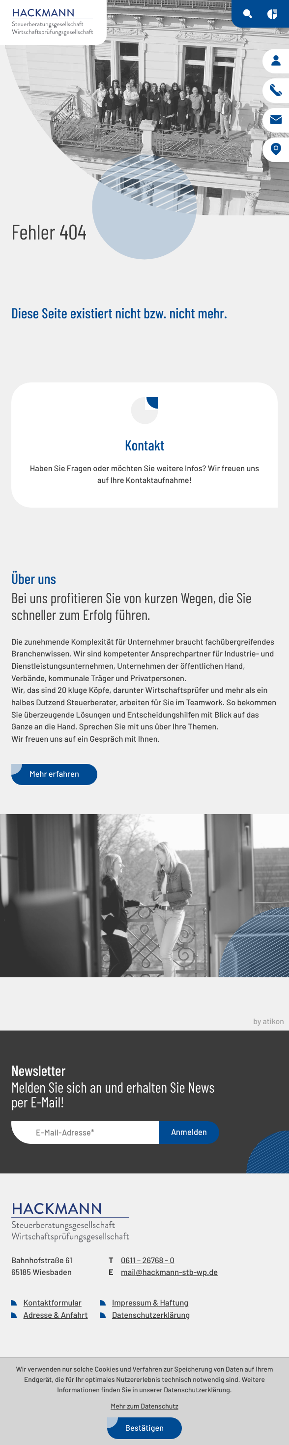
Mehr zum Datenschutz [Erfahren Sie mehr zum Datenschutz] (144, 1406)
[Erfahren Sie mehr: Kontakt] (144, 445)
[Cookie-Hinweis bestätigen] (144, 1428)
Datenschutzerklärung (151, 1315)
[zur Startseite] (53, 22)
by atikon (268, 1022)
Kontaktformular (53, 1302)
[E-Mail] (85, 1132)
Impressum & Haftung (150, 1302)
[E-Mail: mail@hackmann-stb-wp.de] (275, 120)
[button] (275, 61)
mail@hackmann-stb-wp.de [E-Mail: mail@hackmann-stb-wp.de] (169, 1272)
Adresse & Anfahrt (56, 1315)
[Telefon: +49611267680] (147, 1261)
